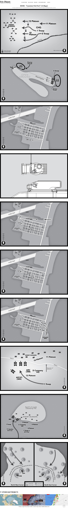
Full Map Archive (24, 2)
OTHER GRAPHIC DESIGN (42, 2)
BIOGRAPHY (35, 2)
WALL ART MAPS (30, 2)
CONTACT (48, 2)
